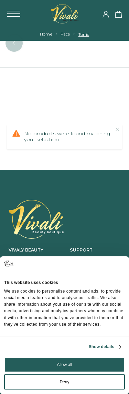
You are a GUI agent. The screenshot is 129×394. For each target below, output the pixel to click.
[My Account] (106, 15)
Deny (64, 382)
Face (65, 34)
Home (46, 34)
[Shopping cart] (118, 15)
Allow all (64, 364)
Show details (102, 346)
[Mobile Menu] (14, 13)
